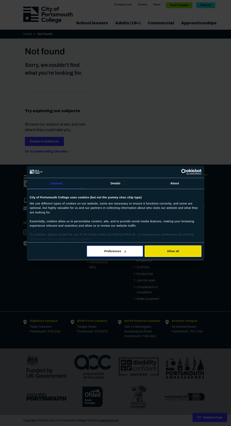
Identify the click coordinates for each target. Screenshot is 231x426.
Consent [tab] (56, 183)
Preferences (115, 251)
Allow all (173, 251)
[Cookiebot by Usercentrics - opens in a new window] (184, 172)
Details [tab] (116, 183)
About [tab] (174, 183)
